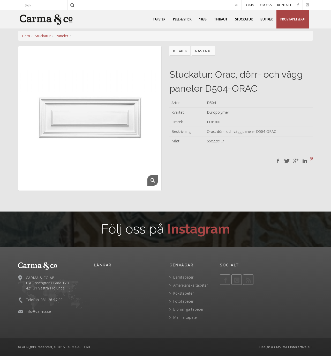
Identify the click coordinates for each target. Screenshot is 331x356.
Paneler (62, 35)
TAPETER (159, 19)
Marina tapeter (185, 317)
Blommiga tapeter (188, 309)
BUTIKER (266, 19)
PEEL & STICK (182, 19)
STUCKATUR (244, 19)
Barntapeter (183, 277)
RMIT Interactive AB (297, 347)
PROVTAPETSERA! (292, 19)
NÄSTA (203, 50)
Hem (26, 35)
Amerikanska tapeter (190, 285)
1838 (202, 19)
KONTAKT (284, 5)
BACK (180, 50)
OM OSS (266, 5)
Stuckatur (43, 35)
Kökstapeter (183, 293)
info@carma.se (38, 311)
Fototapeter (183, 301)
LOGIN (249, 5)
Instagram (198, 229)
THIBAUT (220, 19)
